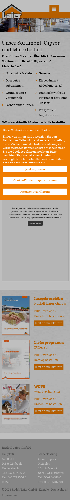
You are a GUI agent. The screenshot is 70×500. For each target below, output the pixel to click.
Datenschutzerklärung (35, 191)
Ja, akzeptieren (35, 169)
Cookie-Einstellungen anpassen (35, 180)
